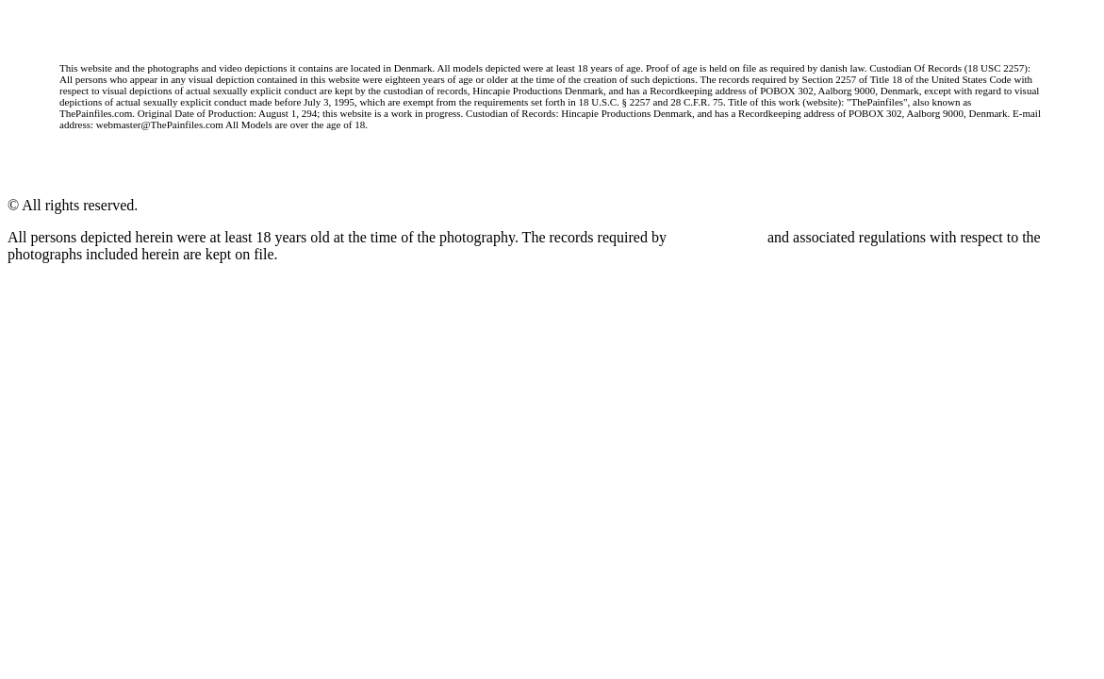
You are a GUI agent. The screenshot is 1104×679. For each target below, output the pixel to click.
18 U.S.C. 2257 (717, 237)
